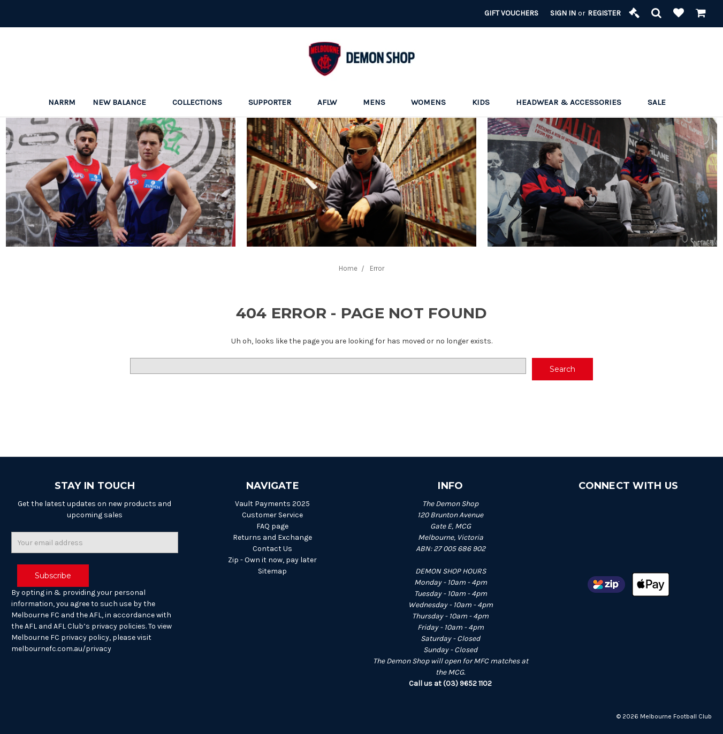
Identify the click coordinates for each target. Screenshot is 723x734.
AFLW (331, 102)
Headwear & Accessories (573, 102)
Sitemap (272, 571)
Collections (201, 102)
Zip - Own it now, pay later (272, 559)
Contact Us (272, 548)
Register (604, 13)
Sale (661, 102)
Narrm (61, 102)
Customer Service (272, 514)
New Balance (124, 102)
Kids (485, 102)
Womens (433, 102)
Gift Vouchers (511, 13)
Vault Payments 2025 (272, 503)
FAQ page (272, 526)
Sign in (563, 13)
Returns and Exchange (272, 537)
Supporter (274, 102)
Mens (378, 102)
